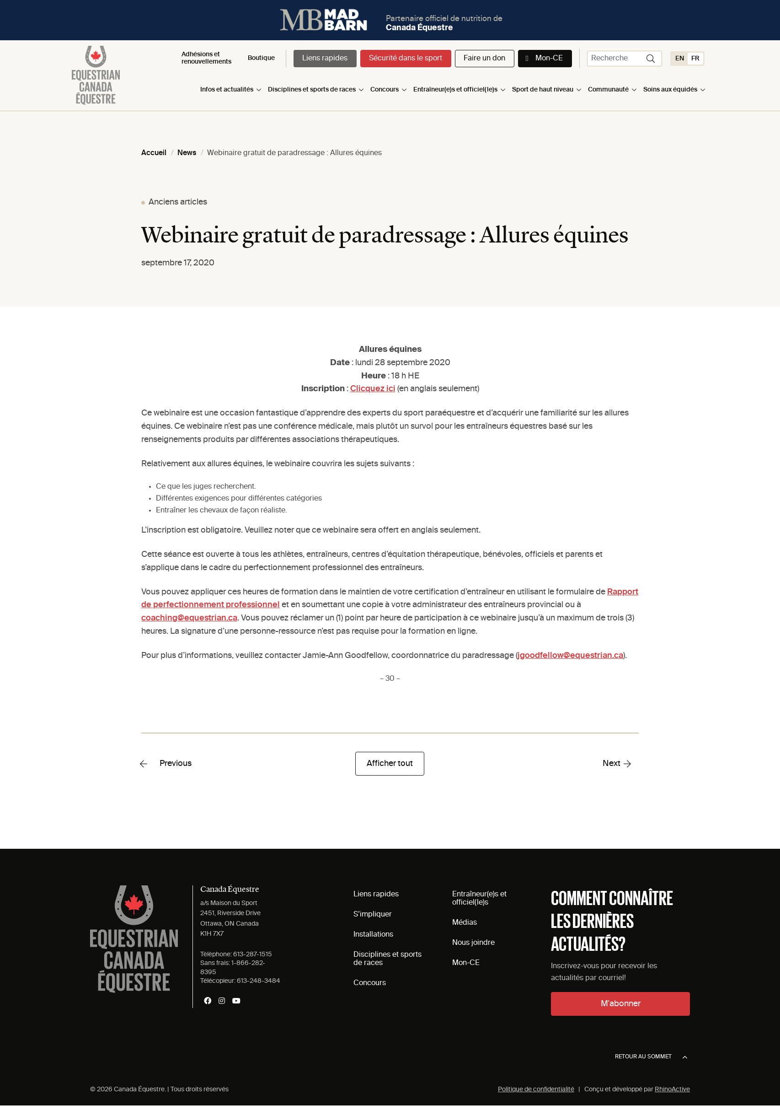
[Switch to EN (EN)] (680, 59)
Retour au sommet (651, 1057)
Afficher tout (390, 764)
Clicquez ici (372, 389)
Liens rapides (324, 58)
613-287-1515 (252, 954)
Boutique (261, 58)
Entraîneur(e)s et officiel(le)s (455, 89)
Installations (373, 934)
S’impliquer (372, 914)
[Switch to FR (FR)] (695, 59)
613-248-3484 (258, 981)
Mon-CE (549, 58)
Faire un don (484, 58)
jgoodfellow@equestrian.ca (570, 656)
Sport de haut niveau (542, 89)
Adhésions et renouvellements (206, 58)
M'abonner (621, 1004)
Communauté (608, 89)
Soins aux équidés (670, 89)
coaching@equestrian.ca (189, 618)
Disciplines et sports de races (312, 89)
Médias (464, 923)
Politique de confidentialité (536, 1089)
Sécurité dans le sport (405, 58)
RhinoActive (672, 1089)
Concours (384, 89)
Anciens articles (178, 202)
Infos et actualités (226, 89)
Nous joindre (473, 943)
